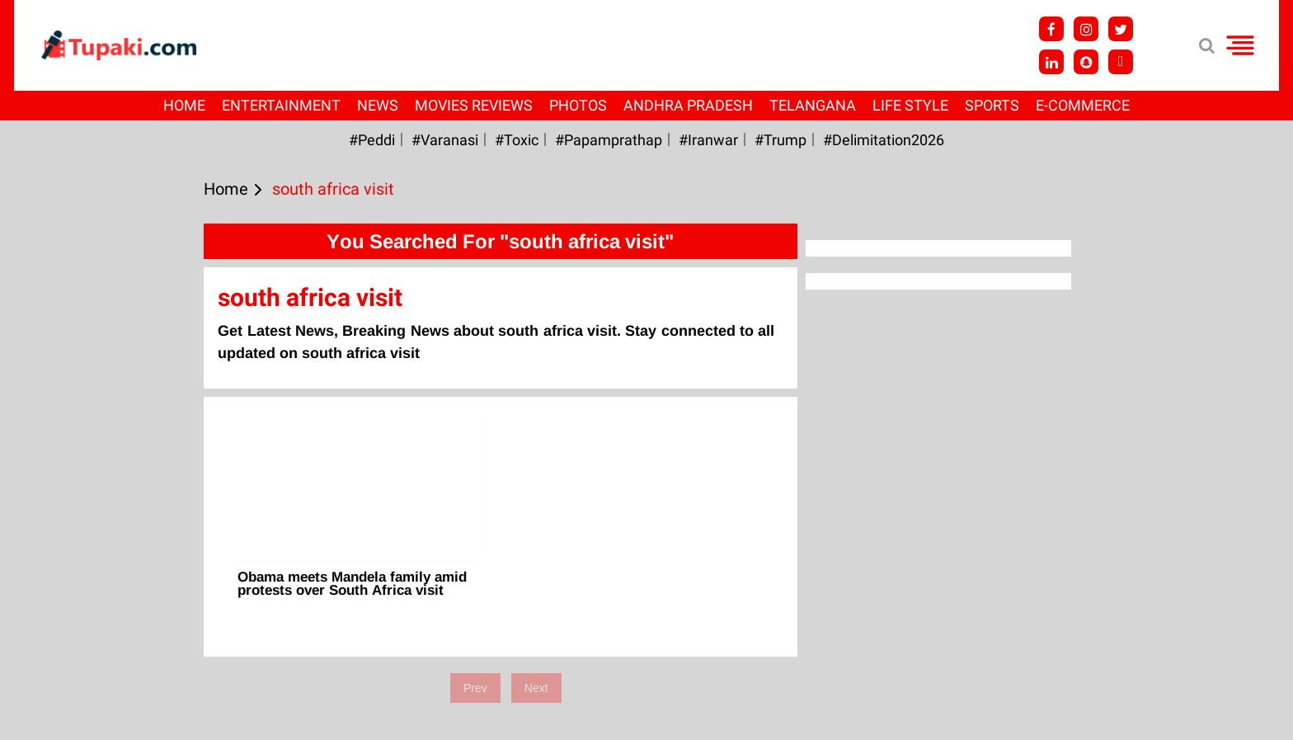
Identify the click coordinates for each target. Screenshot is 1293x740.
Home (184, 105)
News (377, 105)
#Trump (780, 139)
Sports (992, 105)
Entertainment (281, 105)
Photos (578, 105)
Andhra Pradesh (688, 105)
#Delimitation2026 (883, 139)
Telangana (812, 105)
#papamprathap (608, 139)
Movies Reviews (474, 105)
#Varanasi (444, 139)
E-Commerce (1083, 105)
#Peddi (372, 139)
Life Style (910, 105)
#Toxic (516, 139)
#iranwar (708, 139)
